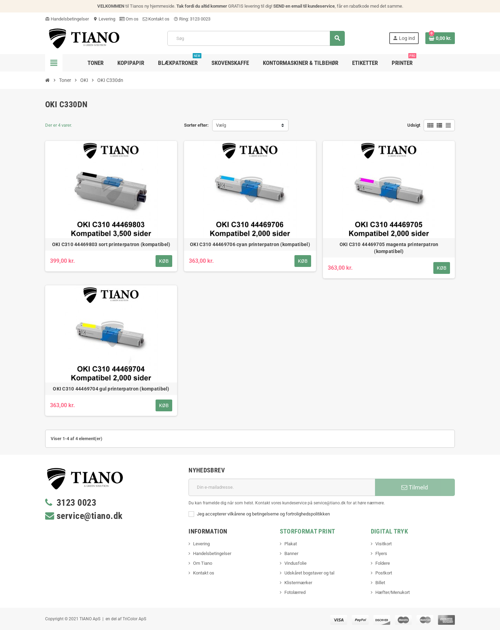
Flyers (381, 553)
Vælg (221, 125)
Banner (291, 553)
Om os (129, 19)
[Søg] (255, 38)
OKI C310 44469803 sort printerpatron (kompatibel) (111, 244)
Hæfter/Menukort (392, 592)
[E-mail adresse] (282, 487)
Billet (380, 582)
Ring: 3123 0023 (192, 19)
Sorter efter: (196, 125)
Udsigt (413, 125)
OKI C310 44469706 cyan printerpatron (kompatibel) (250, 244)
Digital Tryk (389, 531)
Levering (104, 19)
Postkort (383, 573)
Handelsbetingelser (67, 19)
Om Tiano (202, 563)
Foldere (382, 563)
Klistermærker (298, 582)
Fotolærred (295, 592)
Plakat (290, 543)
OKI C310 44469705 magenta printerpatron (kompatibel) (389, 248)
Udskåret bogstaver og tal (309, 573)
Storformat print (307, 531)
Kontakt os (156, 19)
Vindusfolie (295, 563)
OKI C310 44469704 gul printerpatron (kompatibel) (111, 389)
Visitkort (383, 543)
